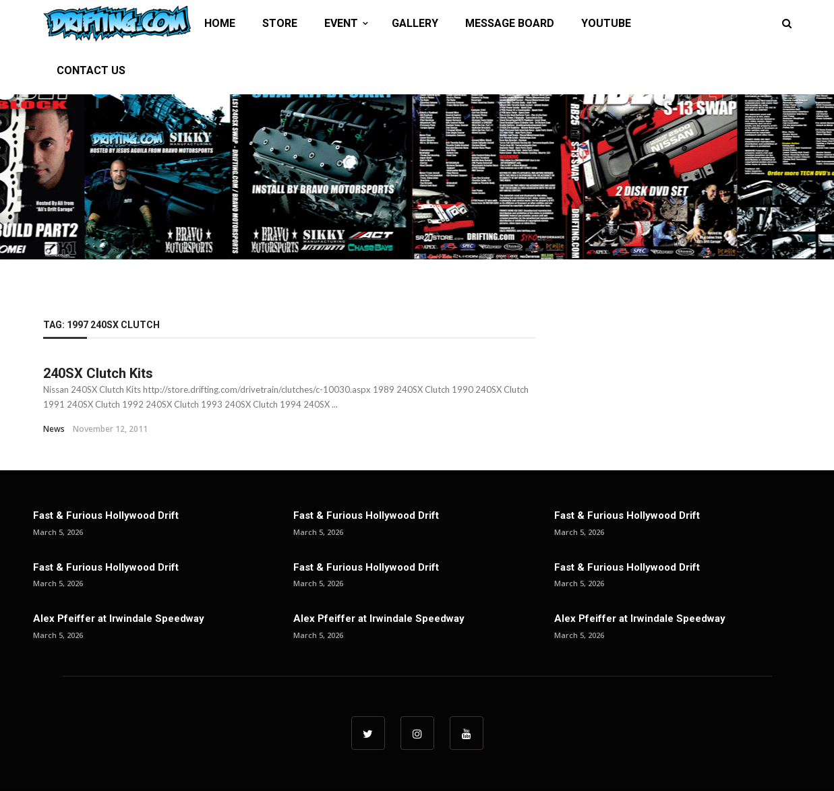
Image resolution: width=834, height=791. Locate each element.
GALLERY (415, 23)
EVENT (341, 23)
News (54, 429)
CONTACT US (91, 70)
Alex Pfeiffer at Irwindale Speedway (118, 618)
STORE (279, 23)
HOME (219, 23)
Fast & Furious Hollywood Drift (106, 515)
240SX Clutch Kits (98, 373)
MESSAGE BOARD (509, 23)
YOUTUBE (606, 23)
